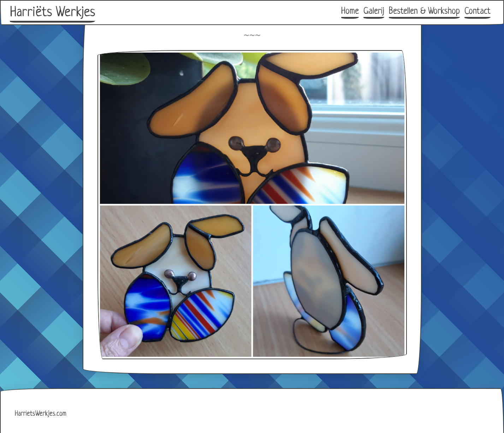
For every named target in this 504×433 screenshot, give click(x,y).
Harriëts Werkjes (52, 12)
